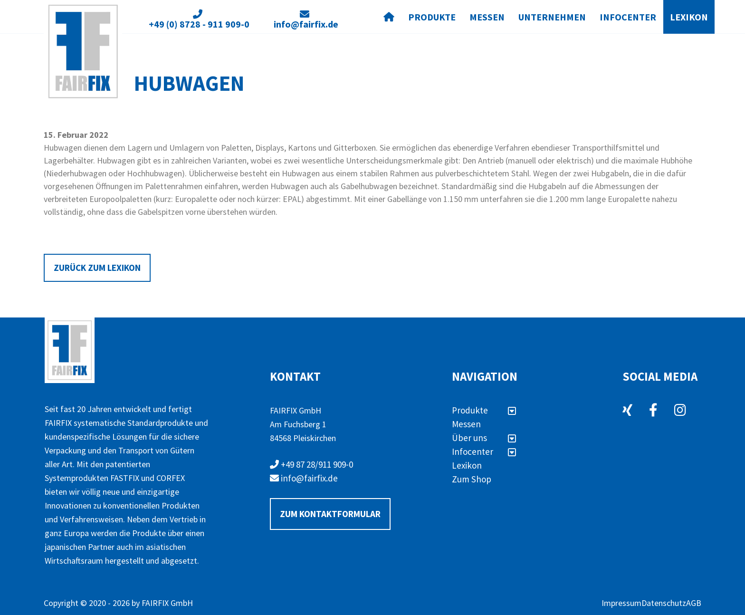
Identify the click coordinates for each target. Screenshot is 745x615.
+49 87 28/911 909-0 (311, 464)
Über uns (484, 437)
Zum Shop (471, 479)
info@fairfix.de (304, 478)
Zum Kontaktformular (330, 513)
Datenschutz (663, 602)
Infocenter (628, 17)
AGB (693, 602)
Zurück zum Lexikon (97, 267)
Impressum (621, 602)
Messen (487, 17)
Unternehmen (552, 17)
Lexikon (689, 17)
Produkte (432, 17)
